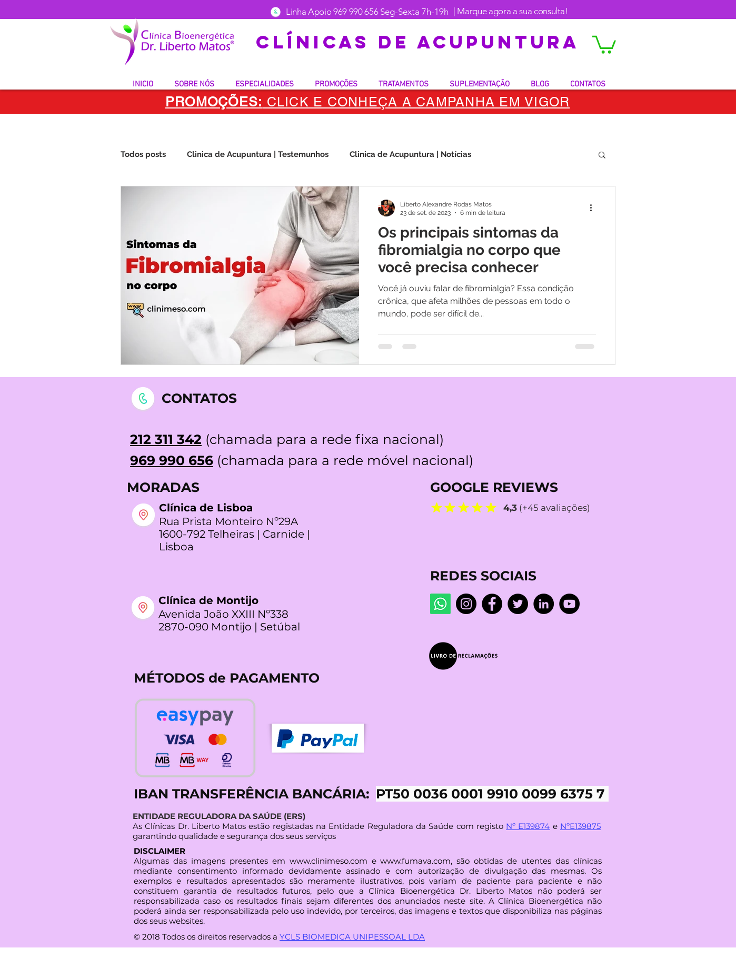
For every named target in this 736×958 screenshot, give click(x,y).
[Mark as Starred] (436, 507)
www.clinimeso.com (328, 861)
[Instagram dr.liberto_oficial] (466, 604)
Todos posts (143, 154)
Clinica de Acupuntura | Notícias (410, 154)
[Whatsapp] (440, 604)
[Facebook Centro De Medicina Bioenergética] (492, 604)
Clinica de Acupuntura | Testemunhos (258, 154)
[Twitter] (518, 604)
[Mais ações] (594, 208)
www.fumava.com (415, 861)
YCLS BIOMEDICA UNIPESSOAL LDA (352, 937)
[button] (604, 44)
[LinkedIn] (543, 604)
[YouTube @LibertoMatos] (569, 604)
